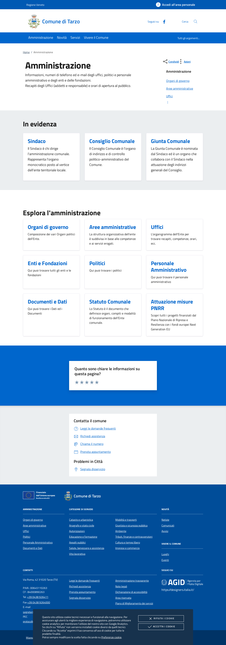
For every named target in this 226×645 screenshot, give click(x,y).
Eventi (165, 560)
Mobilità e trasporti (126, 520)
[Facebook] (163, 21)
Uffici (26, 531)
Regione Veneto (35, 5)
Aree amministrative (34, 525)
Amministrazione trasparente (132, 581)
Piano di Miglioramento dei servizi (134, 603)
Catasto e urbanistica (81, 520)
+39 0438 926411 (37, 597)
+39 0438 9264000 (38, 602)
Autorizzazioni (77, 531)
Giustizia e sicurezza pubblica (131, 525)
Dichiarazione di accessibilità (131, 592)
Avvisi (165, 531)
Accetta (161, 627)
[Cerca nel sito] (195, 21)
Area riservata (123, 598)
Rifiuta (160, 619)
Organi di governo (33, 520)
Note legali (121, 586)
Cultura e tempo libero (127, 542)
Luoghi (165, 554)
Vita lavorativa (77, 554)
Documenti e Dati (32, 548)
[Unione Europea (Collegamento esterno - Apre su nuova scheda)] (40, 496)
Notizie (165, 520)
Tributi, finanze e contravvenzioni (133, 537)
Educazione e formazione (83, 537)
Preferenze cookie (111, 637)
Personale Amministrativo (38, 542)
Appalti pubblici (77, 542)
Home (26, 52)
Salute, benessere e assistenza (86, 548)
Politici (26, 537)
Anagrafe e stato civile (81, 525)
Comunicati (168, 525)
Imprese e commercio (127, 548)
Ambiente (120, 531)
